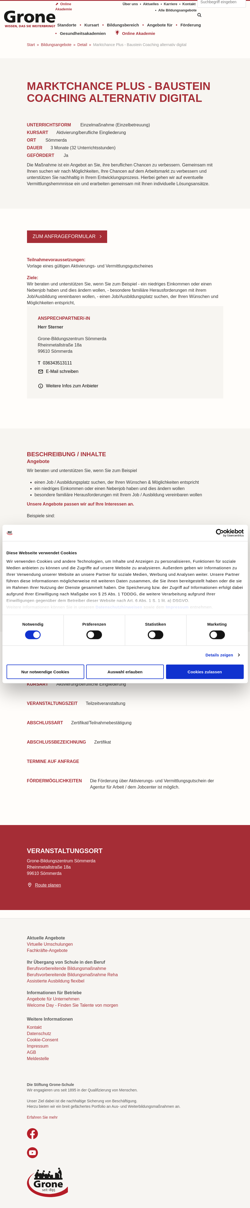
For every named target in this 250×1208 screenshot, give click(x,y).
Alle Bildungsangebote (177, 10)
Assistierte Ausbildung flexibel (56, 981)
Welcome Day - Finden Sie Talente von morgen (72, 1005)
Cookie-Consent (42, 1039)
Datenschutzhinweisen (118, 607)
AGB (31, 1052)
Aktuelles (151, 4)
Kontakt (188, 4)
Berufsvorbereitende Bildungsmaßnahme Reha (72, 974)
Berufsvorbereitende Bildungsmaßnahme (66, 968)
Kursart (91, 25)
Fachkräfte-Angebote (47, 950)
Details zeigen (219, 655)
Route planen (48, 885)
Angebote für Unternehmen (53, 999)
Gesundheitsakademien (83, 33)
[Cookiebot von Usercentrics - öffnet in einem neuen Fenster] (220, 533)
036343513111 (57, 363)
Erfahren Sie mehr (42, 1117)
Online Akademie (138, 33)
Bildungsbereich (123, 25)
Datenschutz (39, 1033)
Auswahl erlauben (124, 671)
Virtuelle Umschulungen (50, 944)
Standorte (66, 25)
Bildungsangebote (56, 44)
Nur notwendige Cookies (45, 671)
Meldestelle (38, 1058)
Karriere (170, 4)
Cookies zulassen (205, 671)
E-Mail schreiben (62, 371)
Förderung (190, 25)
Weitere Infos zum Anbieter (72, 386)
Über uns (130, 4)
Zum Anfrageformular (65, 236)
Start (31, 44)
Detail (82, 44)
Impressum (177, 607)
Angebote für (159, 25)
